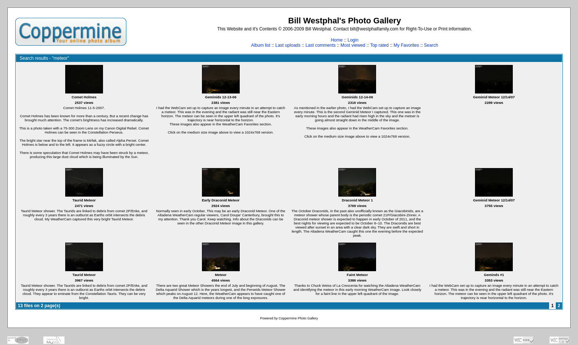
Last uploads (287, 45)
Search (431, 45)
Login (353, 40)
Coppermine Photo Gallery (298, 318)
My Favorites (406, 45)
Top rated (379, 45)
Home (337, 40)
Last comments (320, 45)
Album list (260, 45)
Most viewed (353, 45)
